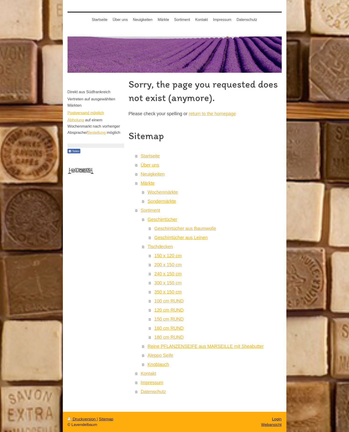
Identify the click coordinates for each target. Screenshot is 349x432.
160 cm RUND (169, 328)
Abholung (76, 120)
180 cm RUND (169, 337)
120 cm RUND (169, 310)
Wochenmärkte (163, 192)
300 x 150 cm (168, 282)
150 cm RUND (169, 319)
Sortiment (150, 210)
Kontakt (148, 373)
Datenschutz (153, 391)
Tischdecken (160, 246)
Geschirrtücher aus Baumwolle (185, 228)
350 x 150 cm (168, 291)
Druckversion (82, 419)
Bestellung (96, 132)
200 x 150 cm (168, 264)
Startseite (150, 155)
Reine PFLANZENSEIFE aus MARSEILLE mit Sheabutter (206, 346)
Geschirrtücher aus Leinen (181, 237)
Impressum (152, 382)
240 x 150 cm (168, 273)
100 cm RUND (169, 300)
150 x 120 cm (168, 255)
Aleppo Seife (160, 355)
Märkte (148, 183)
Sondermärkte (162, 201)
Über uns (150, 165)
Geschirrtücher (162, 219)
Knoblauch (158, 364)
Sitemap (106, 419)
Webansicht (271, 424)
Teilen (73, 151)
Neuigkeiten (153, 174)
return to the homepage (212, 113)
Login (276, 419)
